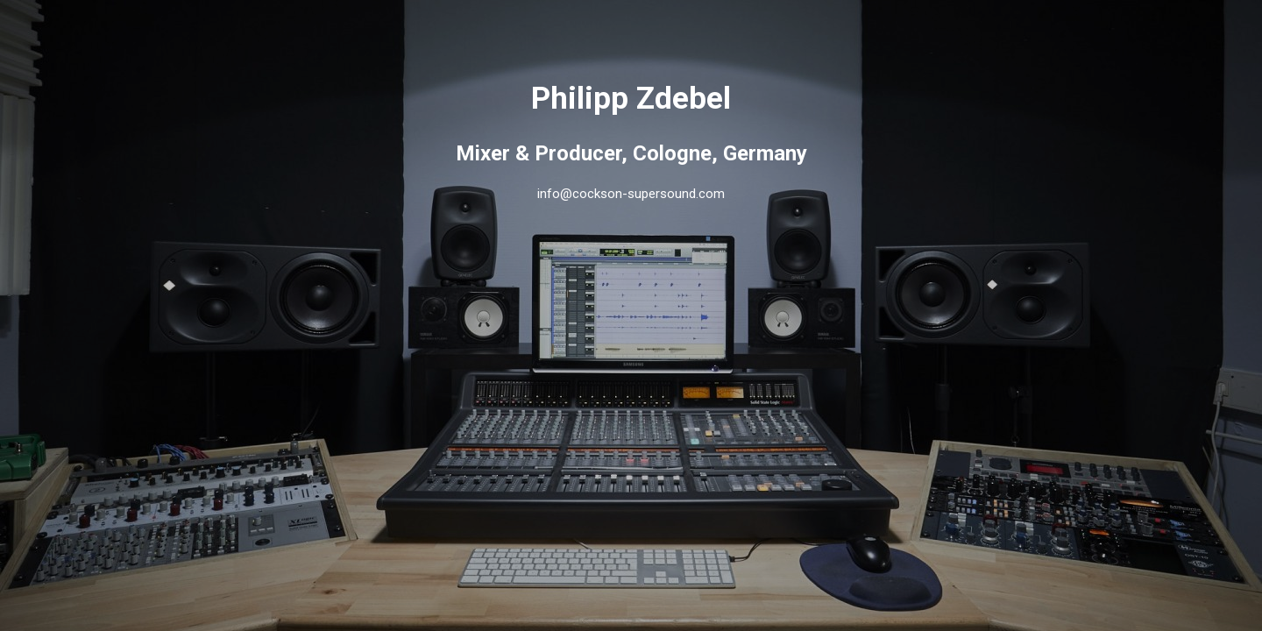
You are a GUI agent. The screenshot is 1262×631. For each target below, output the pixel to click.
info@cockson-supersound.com (631, 194)
